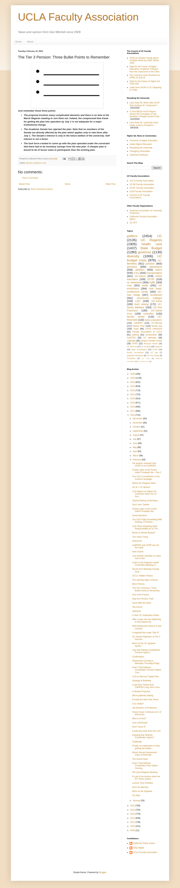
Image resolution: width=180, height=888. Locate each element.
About (30, 41)
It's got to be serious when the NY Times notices (146, 777)
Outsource (137, 541)
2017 (133, 411)
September (138, 431)
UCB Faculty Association (141, 191)
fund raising (141, 304)
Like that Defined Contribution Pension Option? (146, 651)
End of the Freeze (140, 594)
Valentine (136, 611)
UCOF (155, 349)
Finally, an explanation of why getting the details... (146, 747)
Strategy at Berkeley (141, 680)
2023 (133, 386)
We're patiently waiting (142, 695)
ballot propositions (153, 320)
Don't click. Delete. (141, 504)
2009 (133, 830)
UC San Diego (153, 355)
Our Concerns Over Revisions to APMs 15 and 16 (145, 76)
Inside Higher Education (141, 144)
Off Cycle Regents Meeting (144, 772)
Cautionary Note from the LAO (146, 731)
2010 (133, 826)
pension (29, 163)
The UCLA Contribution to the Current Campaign (146, 477)
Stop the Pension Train (142, 599)
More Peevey (138, 584)
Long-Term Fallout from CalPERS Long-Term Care (146, 686)
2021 (133, 394)
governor (144, 252)
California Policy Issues (144, 843)
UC (159, 236)
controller (148, 313)
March (136, 455)
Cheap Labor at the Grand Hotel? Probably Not (144, 510)
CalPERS (138, 323)
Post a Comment (30, 178)
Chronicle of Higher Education (144, 140)
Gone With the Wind (141, 603)
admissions (155, 266)
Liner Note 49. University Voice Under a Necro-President (144, 123)
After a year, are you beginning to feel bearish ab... (146, 620)
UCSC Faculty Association (142, 188)
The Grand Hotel (140, 759)
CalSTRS (131, 338)
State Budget (151, 248)
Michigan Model (151, 343)
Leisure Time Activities (142, 783)
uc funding (145, 346)
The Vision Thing (140, 537)
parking (135, 335)
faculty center (136, 316)
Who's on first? (139, 718)
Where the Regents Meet (144, 483)
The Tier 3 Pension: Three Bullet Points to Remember (146, 589)
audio (145, 285)
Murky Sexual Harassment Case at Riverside (144, 753)
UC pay (154, 352)
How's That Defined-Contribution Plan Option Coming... (145, 765)
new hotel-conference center (144, 290)
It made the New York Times (145, 699)
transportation (154, 273)
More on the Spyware (142, 791)
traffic (152, 282)
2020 (133, 398)
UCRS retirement (153, 329)
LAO (137, 301)
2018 (133, 407)
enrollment (156, 294)
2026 (133, 374)
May (135, 447)
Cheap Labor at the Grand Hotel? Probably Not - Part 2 (146, 471)
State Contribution (139, 349)
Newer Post (24, 184)
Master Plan (139, 326)
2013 (133, 814)
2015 (133, 805)
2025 (133, 378)
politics (132, 236)
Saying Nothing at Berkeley (145, 500)
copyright (131, 340)
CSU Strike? (138, 704)
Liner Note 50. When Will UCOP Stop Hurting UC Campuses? (145, 104)
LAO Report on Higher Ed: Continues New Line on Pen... (144, 494)
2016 (133, 415)
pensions (37, 163)
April (135, 451)
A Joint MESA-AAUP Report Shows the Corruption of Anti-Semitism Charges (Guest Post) (144, 114)
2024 (133, 382)
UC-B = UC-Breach (141, 487)
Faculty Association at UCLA (147, 332)
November (138, 423)
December (138, 418)
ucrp (44, 163)
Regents (158, 346)
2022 (133, 390)
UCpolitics (131, 358)
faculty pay (157, 326)
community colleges (149, 298)
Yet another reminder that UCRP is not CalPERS (144, 464)
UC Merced (132, 346)
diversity (133, 256)
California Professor (139, 155)
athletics (139, 269)
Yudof (136, 329)
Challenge (137, 741)
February (137, 459)
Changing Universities (140, 151)
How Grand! (137, 551)
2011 (133, 822)
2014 (133, 810)
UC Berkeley (149, 338)
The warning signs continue (145, 580)
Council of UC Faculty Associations (140, 196)
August (136, 435)
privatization (151, 335)
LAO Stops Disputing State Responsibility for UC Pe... (145, 527)
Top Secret (137, 607)
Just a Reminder (139, 723)
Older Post (110, 184)
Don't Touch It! (139, 727)
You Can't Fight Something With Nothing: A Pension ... (147, 520)
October (137, 427)
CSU (136, 273)
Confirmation (138, 656)
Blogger (102, 872)
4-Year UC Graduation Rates (145, 615)
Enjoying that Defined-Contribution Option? (143, 736)
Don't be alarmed (140, 787)
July (135, 439)
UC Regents (151, 240)
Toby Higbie (138, 848)
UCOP (151, 279)
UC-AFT (133, 222)
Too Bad (136, 795)
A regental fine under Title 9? (145, 632)
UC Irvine (146, 358)
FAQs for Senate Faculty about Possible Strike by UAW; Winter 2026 (144, 60)
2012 (133, 818)
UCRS (135, 343)
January (137, 800)
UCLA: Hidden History (142, 575)
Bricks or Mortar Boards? (144, 532)
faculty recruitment (135, 352)
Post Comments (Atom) (42, 189)
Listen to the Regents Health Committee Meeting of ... (145, 563)
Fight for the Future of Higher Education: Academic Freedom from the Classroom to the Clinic (145, 69)
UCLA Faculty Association (78, 17)
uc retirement (134, 282)
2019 (133, 402)
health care (152, 244)
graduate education (135, 355)
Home (18, 41)
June (135, 443)
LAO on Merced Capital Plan (145, 676)
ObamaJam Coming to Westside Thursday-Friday (145, 662)
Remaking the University (141, 147)
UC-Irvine (156, 301)
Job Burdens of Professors (144, 708)
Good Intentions (139, 515)
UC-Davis (140, 276)
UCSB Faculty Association (142, 184)
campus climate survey (151, 340)
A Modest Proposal (141, 691)
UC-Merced (156, 323)
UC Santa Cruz (143, 361)
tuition (158, 269)
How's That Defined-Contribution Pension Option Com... (146, 670)
